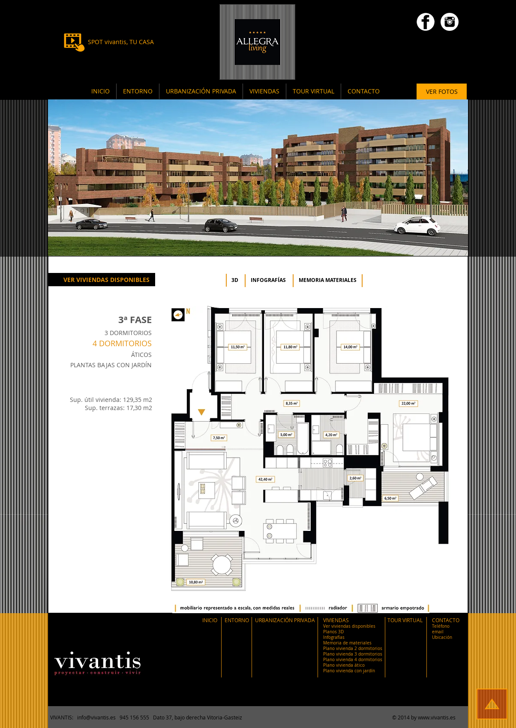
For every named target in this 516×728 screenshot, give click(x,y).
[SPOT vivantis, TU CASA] (120, 42)
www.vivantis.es (437, 717)
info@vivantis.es (96, 717)
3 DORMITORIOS (128, 333)
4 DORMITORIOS (122, 343)
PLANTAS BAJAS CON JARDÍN (111, 365)
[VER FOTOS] (442, 92)
